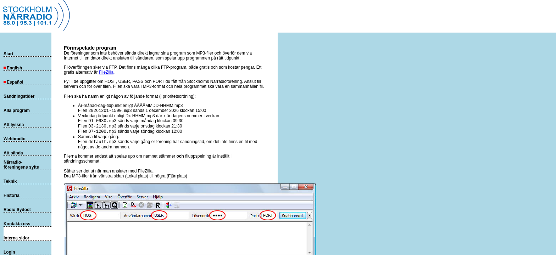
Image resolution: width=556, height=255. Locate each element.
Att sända (13, 153)
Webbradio (15, 138)
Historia (12, 195)
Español (13, 82)
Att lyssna (14, 124)
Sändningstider (19, 96)
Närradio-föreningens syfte (21, 165)
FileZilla (106, 72)
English (13, 68)
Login (9, 252)
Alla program (17, 110)
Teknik (10, 181)
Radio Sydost (17, 209)
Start (8, 53)
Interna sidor (16, 238)
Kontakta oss (17, 223)
